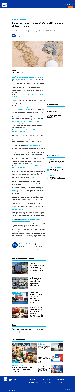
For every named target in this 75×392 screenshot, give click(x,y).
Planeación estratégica (33, 379)
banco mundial (16, 329)
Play (21, 1)
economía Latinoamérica (26, 329)
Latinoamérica (16, 332)
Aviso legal (59, 382)
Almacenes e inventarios (33, 382)
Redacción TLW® (19, 35)
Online (10, 378)
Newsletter (11, 1)
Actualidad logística (19, 19)
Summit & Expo (12, 379)
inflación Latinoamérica (38, 329)
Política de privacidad (61, 379)
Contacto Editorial (47, 379)
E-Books (17, 1)
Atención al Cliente (47, 382)
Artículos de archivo (32, 383)
